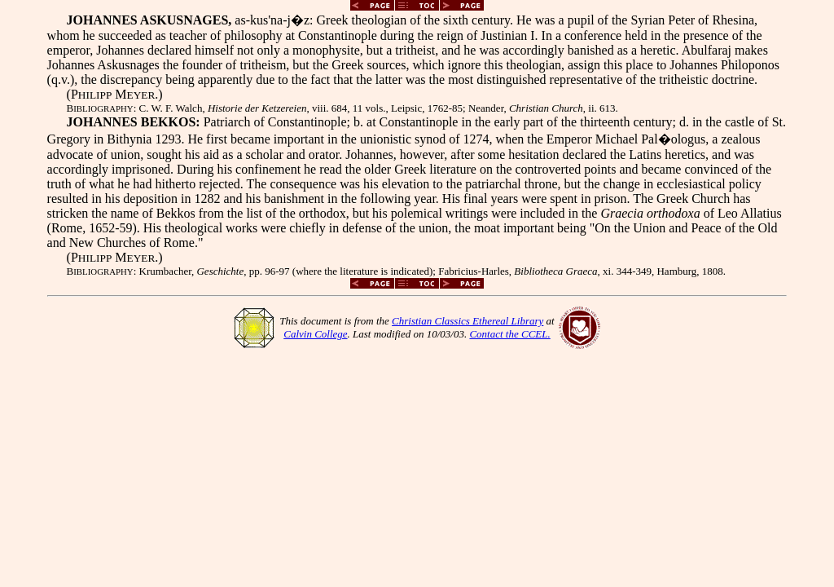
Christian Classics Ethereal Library (467, 321)
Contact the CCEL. (509, 334)
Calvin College (315, 334)
